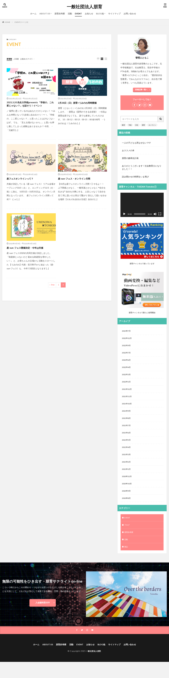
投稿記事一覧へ (141, 89)
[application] (142, 205)
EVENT (78, 13)
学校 (130, 125)
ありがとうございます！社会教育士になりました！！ (141, 167)
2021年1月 (127, 477)
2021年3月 (127, 462)
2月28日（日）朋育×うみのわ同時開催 (81, 102)
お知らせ (89, 13)
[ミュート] (155, 214)
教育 (123, 125)
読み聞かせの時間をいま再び (135, 176)
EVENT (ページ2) (21, 22)
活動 (70, 13)
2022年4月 (127, 369)
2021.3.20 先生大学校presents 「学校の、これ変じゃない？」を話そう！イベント (31, 106)
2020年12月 (127, 485)
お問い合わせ (130, 13)
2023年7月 (127, 331)
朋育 (143, 125)
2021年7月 (127, 431)
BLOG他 (100, 13)
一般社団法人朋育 (84, 6)
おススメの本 (128, 150)
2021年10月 (127, 408)
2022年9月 (127, 346)
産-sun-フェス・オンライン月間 (77, 183)
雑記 (126, 559)
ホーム (33, 13)
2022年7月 (127, 354)
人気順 (17, 58)
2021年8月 (127, 423)
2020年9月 (127, 500)
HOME (7, 22)
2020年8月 (127, 508)
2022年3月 (127, 377)
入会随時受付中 (42, 615)
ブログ (127, 536)
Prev (52, 290)
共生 (136, 125)
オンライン (152, 125)
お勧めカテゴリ (29, 58)
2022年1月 (127, 385)
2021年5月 (127, 446)
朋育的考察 (59, 13)
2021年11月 (127, 400)
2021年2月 (127, 470)
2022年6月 (127, 362)
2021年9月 (127, 416)
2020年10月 (127, 493)
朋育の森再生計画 (130, 158)
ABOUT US (44, 13)
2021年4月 (127, 454)
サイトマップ (114, 13)
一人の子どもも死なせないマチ (136, 142)
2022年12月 (127, 339)
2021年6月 (127, 439)
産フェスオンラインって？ (23, 183)
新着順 (10, 58)
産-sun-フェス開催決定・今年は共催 (28, 252)
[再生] (124, 214)
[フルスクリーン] (159, 214)
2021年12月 (127, 393)
